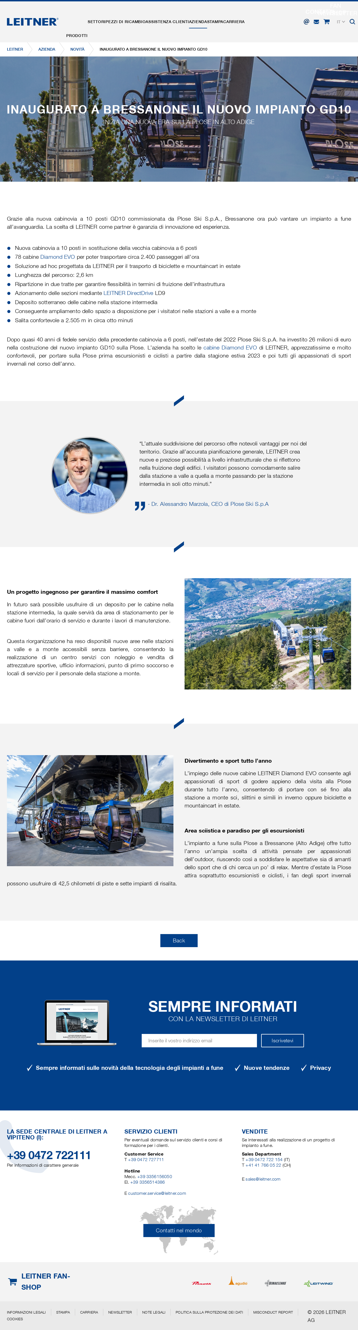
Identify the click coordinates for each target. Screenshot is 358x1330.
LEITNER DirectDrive (128, 293)
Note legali (153, 1312)
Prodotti (79, 17)
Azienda (223, 17)
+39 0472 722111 (49, 1155)
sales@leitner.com (263, 1179)
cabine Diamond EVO (230, 347)
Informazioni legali (26, 1312)
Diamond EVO (57, 256)
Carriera (270, 17)
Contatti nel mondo (179, 1230)
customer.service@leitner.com (157, 1193)
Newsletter (120, 1312)
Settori (105, 17)
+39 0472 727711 (146, 1159)
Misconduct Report (273, 1312)
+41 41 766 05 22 (264, 1165)
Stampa (245, 17)
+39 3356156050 (154, 1176)
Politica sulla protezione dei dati (209, 1312)
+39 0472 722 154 (264, 1159)
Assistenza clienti (186, 17)
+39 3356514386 (147, 1182)
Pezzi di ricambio (139, 17)
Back (179, 940)
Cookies (15, 1319)
